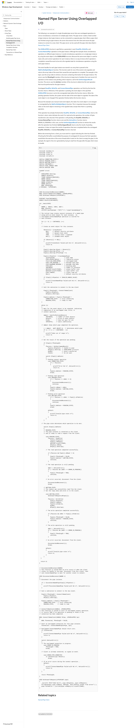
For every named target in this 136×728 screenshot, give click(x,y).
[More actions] (96, 13)
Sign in (132, 2)
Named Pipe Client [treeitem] (11, 50)
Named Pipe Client (43, 45)
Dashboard (130, 7)
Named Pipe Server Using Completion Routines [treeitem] (13, 46)
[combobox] (12, 15)
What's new (121, 7)
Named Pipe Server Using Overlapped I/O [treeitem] (13, 42)
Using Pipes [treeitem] (9, 35)
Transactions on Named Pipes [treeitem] (14, 52)
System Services (46, 13)
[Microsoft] (3, 2)
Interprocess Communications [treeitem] (11, 18)
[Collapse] (21, 11)
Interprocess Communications (61, 13)
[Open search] (128, 2)
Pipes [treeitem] (6, 28)
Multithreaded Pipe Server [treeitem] (13, 38)
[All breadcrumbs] (39, 13)
